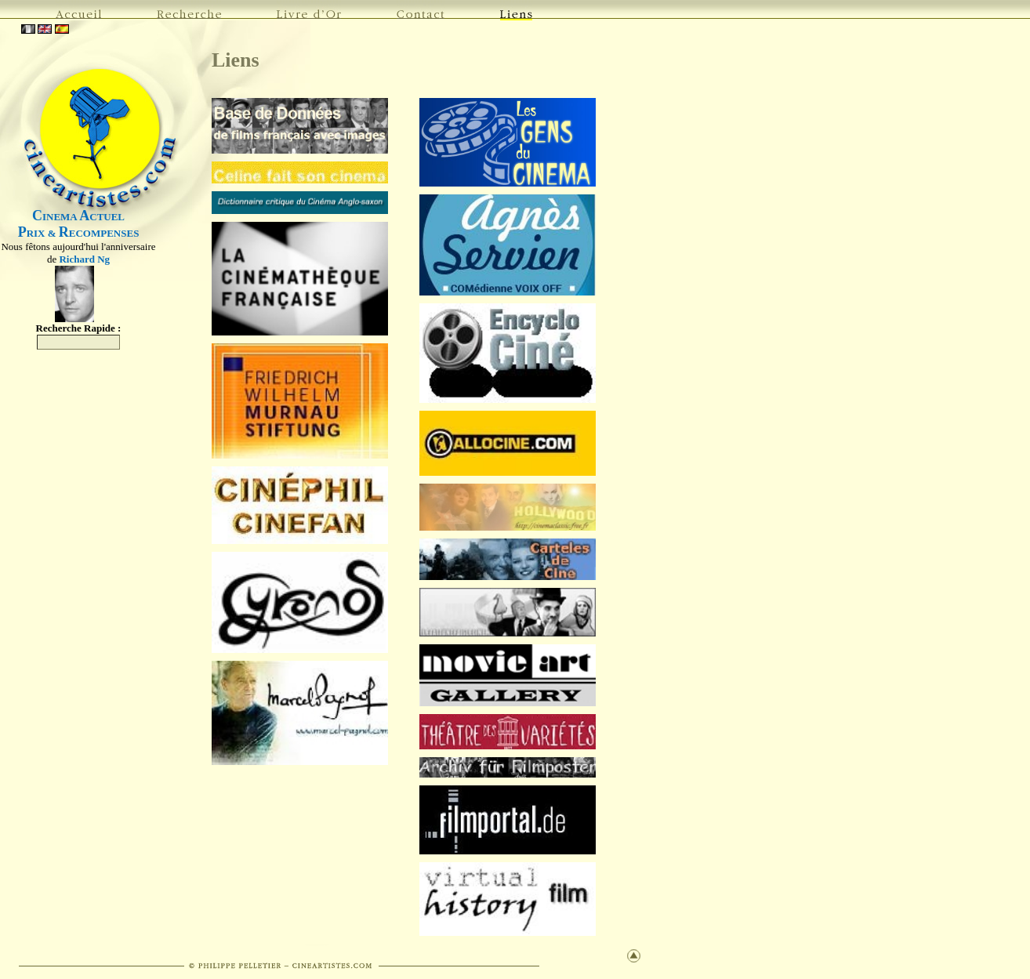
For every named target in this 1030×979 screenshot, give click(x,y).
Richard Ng (84, 259)
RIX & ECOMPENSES (79, 233)
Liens (235, 60)
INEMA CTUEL (78, 217)
